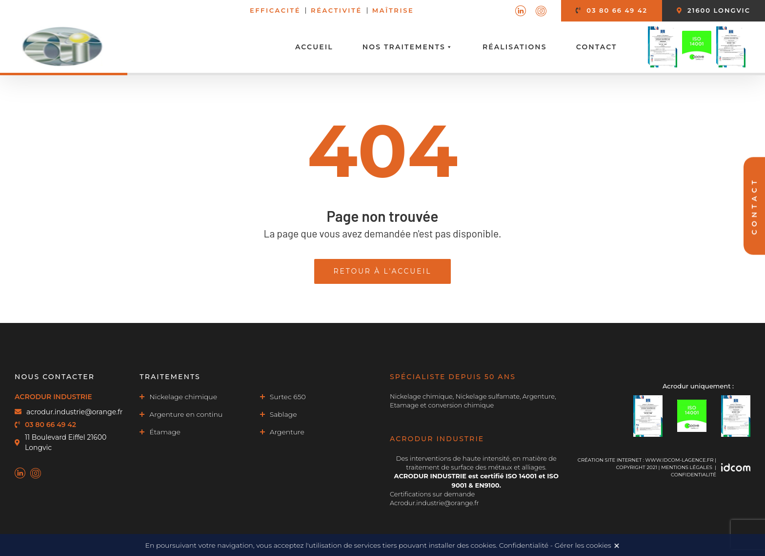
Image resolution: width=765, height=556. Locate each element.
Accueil (314, 47)
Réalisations (515, 47)
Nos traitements (407, 47)
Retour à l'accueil (383, 271)
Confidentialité (693, 474)
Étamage (165, 432)
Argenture (287, 432)
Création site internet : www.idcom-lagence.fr (646, 460)
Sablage (283, 414)
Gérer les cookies (583, 545)
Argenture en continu (185, 414)
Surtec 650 (288, 396)
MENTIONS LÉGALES (686, 467)
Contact (596, 47)
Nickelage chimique (183, 396)
